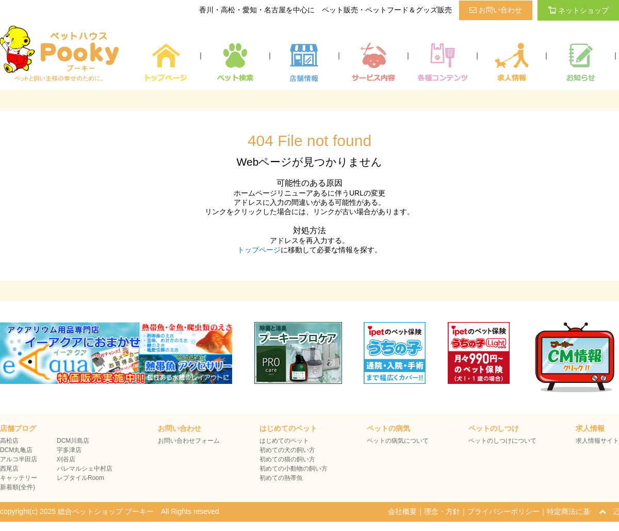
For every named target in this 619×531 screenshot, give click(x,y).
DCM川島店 (73, 440)
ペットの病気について (398, 440)
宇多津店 (69, 450)
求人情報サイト (597, 440)
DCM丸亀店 (16, 450)
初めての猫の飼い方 (287, 459)
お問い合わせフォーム (189, 440)
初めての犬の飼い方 (287, 450)
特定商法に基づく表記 (583, 511)
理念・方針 (442, 511)
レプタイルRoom (80, 477)
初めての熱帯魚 (281, 477)
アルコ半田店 (18, 459)
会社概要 (402, 511)
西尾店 (9, 468)
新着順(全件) (17, 487)
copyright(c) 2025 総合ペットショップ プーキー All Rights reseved (109, 511)
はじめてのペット (284, 440)
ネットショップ (578, 10)
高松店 (9, 440)
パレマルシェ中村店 (84, 468)
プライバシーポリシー (503, 511)
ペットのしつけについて (502, 440)
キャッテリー (18, 477)
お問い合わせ (495, 10)
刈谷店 (66, 459)
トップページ (259, 250)
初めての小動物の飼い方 (293, 468)
